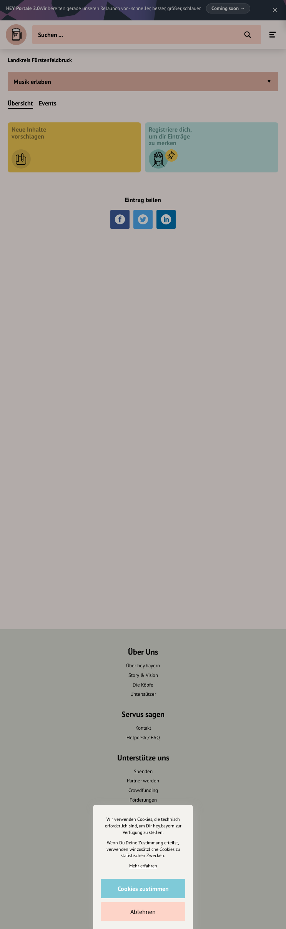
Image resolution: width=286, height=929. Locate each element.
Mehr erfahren (143, 866)
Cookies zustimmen (143, 888)
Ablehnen (143, 912)
